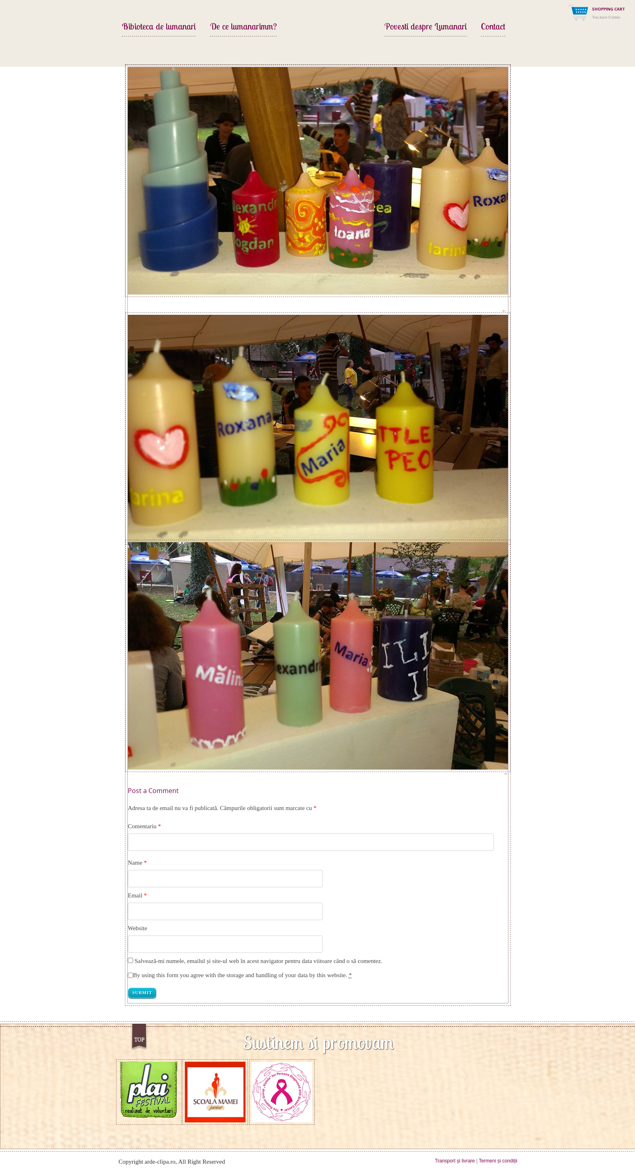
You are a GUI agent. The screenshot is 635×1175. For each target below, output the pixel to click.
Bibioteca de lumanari (159, 27)
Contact (493, 27)
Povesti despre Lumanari (425, 27)
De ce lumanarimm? (243, 27)
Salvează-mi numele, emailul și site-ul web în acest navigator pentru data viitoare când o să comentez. (259, 961)
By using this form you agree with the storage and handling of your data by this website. (242, 975)
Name (135, 862)
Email (135, 895)
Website (137, 928)
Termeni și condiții (498, 1161)
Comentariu (144, 826)
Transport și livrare (455, 1161)
